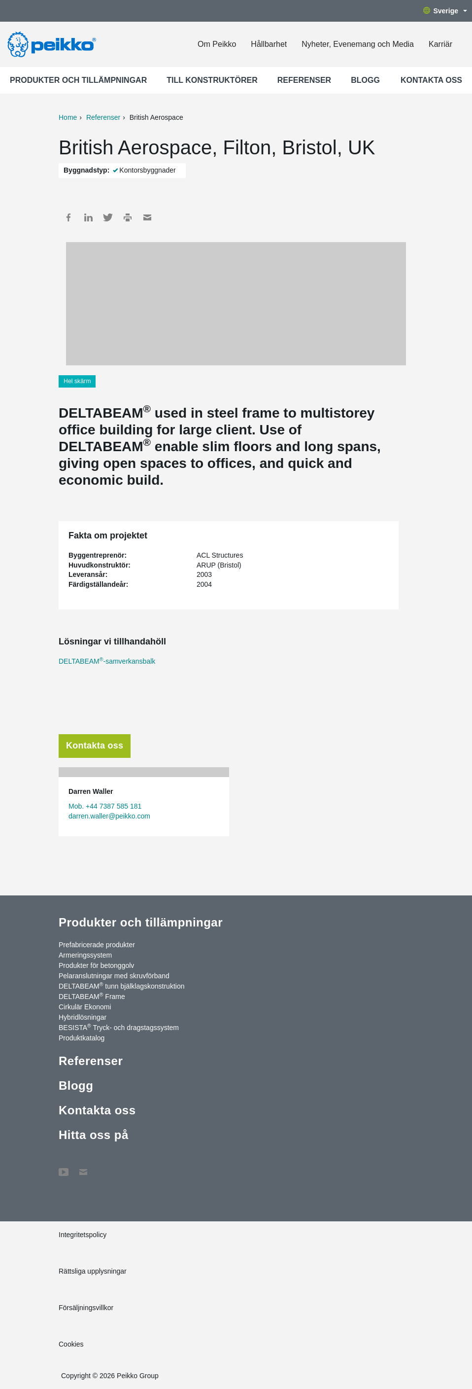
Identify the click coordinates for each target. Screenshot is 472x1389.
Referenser (304, 80)
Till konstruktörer (212, 80)
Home (68, 117)
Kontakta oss (431, 80)
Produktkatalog (81, 1038)
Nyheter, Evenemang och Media (358, 44)
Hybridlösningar (82, 1017)
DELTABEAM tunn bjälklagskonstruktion (121, 985)
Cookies (71, 1344)
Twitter (108, 217)
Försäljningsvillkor (86, 1308)
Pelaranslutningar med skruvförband (114, 976)
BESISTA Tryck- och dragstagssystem (119, 1027)
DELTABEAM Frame (92, 996)
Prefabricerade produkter (97, 945)
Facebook (68, 217)
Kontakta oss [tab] (94, 745)
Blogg (365, 80)
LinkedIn (88, 217)
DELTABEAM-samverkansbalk (107, 661)
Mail (147, 217)
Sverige (445, 11)
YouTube (63, 1167)
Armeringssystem (85, 955)
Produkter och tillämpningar (78, 80)
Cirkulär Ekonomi (85, 1007)
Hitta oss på (94, 1134)
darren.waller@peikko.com (109, 816)
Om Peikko (217, 44)
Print (128, 217)
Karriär (440, 44)
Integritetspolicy (82, 1235)
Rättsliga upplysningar (93, 1271)
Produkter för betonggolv (96, 965)
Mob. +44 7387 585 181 (104, 806)
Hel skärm (77, 381)
